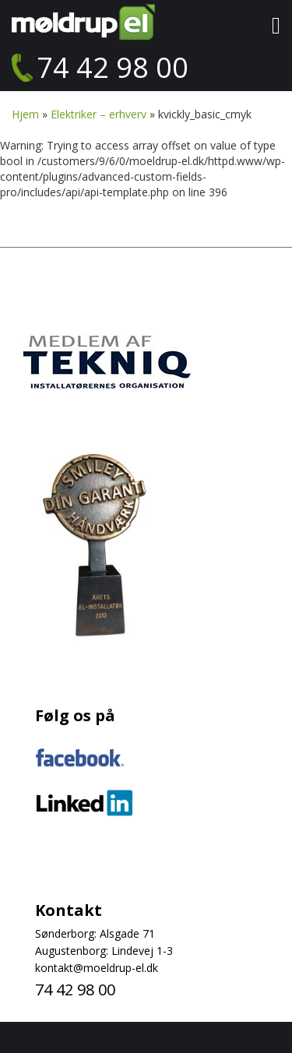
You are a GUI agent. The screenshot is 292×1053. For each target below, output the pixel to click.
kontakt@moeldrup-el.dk (96, 967)
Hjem (25, 114)
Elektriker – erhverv (98, 114)
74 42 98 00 (112, 67)
